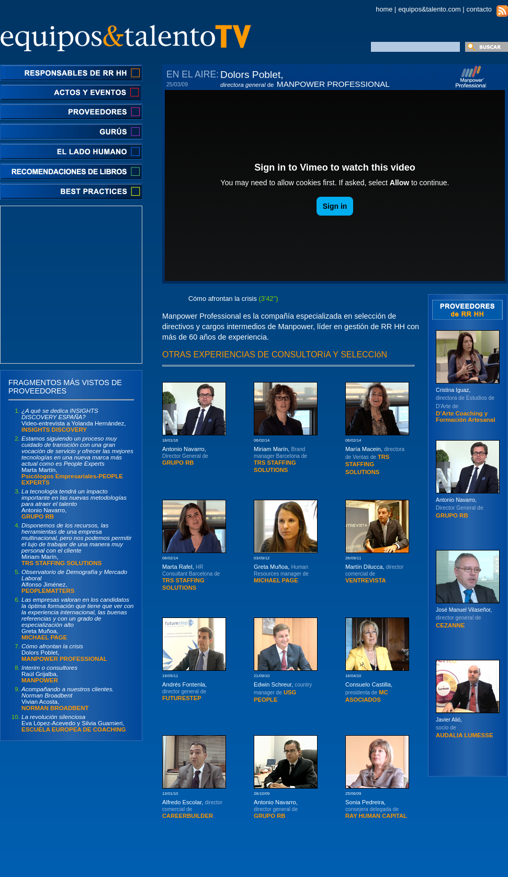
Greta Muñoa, (77, 618)
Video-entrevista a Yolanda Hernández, (73, 420)
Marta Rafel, (191, 577)
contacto (479, 9)
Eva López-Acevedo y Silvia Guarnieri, (73, 723)
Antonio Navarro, (74, 504)
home (384, 9)
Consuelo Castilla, (368, 692)
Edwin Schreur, (283, 692)
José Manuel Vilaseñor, (464, 617)
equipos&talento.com (429, 9)
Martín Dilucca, (374, 573)
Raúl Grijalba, (49, 674)
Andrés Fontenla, (184, 691)
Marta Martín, (77, 460)
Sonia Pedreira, (376, 809)
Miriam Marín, (76, 544)
